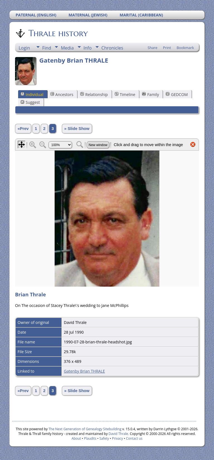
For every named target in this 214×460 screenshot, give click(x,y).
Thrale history (58, 33)
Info (88, 48)
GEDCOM (177, 94)
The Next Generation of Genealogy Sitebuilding (84, 429)
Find (46, 48)
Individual (32, 94)
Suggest (30, 102)
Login (24, 48)
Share (152, 47)
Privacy (117, 438)
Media (67, 48)
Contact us (134, 438)
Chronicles (112, 48)
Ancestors (61, 94)
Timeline (125, 94)
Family (150, 94)
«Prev (23, 128)
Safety (104, 438)
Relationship (94, 94)
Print (167, 47)
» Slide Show (76, 128)
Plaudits (90, 438)
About (76, 438)
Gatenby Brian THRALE (84, 371)
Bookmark (185, 47)
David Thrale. (118, 433)
